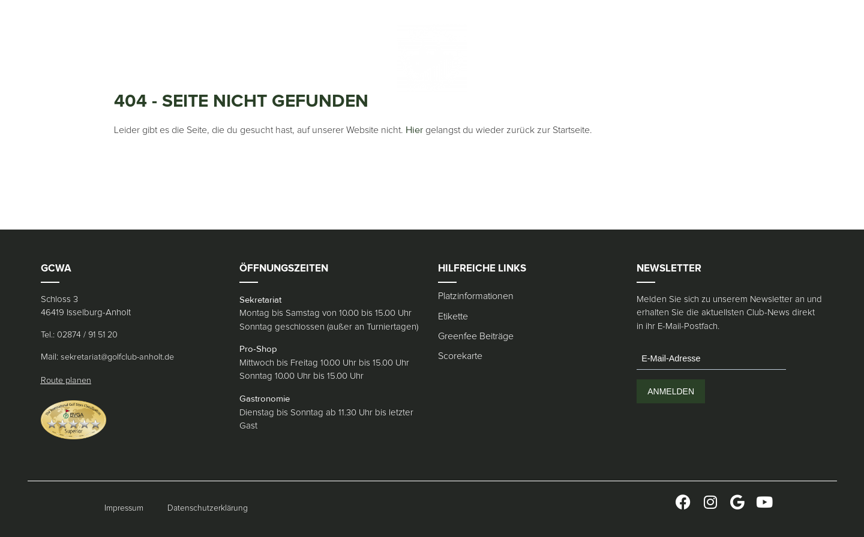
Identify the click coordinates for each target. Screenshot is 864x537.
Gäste (131, 59)
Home (30, 59)
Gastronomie (183, 59)
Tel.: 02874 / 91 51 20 (79, 335)
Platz (96, 59)
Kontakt (332, 59)
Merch (289, 59)
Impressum (123, 508)
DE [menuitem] (569, 59)
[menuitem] (569, 58)
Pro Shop (244, 59)
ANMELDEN (670, 391)
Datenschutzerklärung (207, 508)
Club (63, 59)
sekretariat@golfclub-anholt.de (117, 357)
